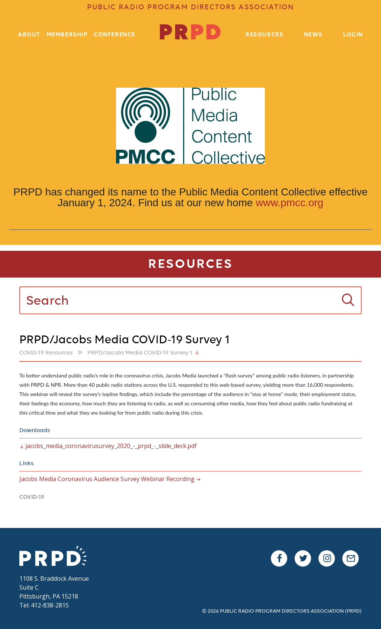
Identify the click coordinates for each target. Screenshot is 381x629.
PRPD (56, 557)
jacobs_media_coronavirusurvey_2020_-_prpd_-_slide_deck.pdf (111, 446)
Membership (67, 35)
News (313, 35)
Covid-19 (31, 497)
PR (190, 33)
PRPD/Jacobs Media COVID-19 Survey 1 (139, 353)
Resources (264, 35)
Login (353, 35)
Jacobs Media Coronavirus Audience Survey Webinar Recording (107, 479)
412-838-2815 (50, 605)
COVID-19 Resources (46, 353)
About (29, 35)
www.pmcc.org (289, 202)
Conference (114, 35)
